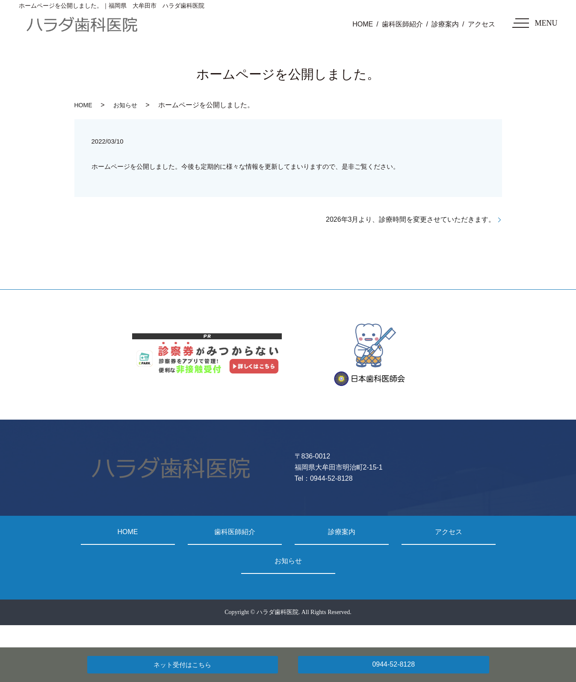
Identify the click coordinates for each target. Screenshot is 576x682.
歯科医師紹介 (402, 24)
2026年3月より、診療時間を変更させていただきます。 (411, 219)
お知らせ (125, 105)
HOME (362, 24)
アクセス (481, 24)
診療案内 (445, 24)
